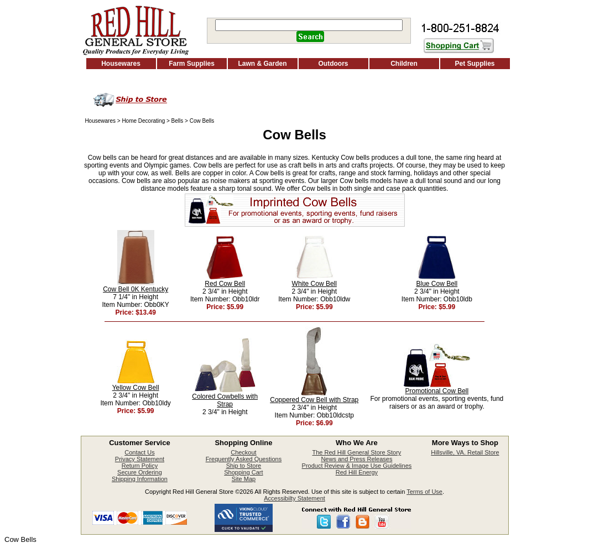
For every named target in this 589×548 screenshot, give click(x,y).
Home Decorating (143, 121)
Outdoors (333, 63)
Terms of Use (424, 491)
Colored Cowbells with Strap (225, 400)
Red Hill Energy (357, 472)
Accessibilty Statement (294, 498)
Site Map (244, 479)
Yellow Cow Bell (135, 388)
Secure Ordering (139, 472)
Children (404, 63)
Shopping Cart (243, 472)
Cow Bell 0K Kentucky (135, 289)
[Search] (309, 25)
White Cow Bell (314, 284)
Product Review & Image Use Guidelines (357, 465)
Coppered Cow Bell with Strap (314, 400)
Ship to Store (244, 465)
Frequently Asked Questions (244, 459)
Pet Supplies (474, 63)
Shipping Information (140, 479)
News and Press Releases (356, 459)
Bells (177, 121)
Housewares (120, 63)
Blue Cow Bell (436, 284)
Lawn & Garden (262, 63)
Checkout (243, 452)
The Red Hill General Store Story (357, 452)
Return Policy (140, 465)
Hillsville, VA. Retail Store (465, 452)
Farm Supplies (192, 63)
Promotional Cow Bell (436, 391)
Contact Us (139, 452)
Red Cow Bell (225, 284)
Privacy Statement (139, 459)
